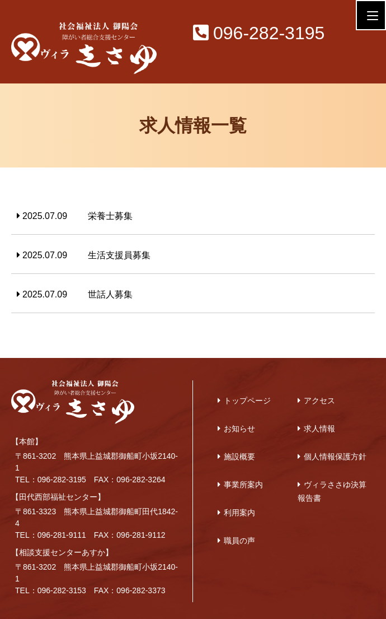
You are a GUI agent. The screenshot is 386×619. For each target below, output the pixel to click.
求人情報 (319, 428)
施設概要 (239, 456)
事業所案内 (243, 484)
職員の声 (239, 540)
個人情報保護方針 (335, 456)
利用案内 (239, 512)
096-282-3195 (258, 33)
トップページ (247, 400)
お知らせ (239, 428)
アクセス (319, 400)
